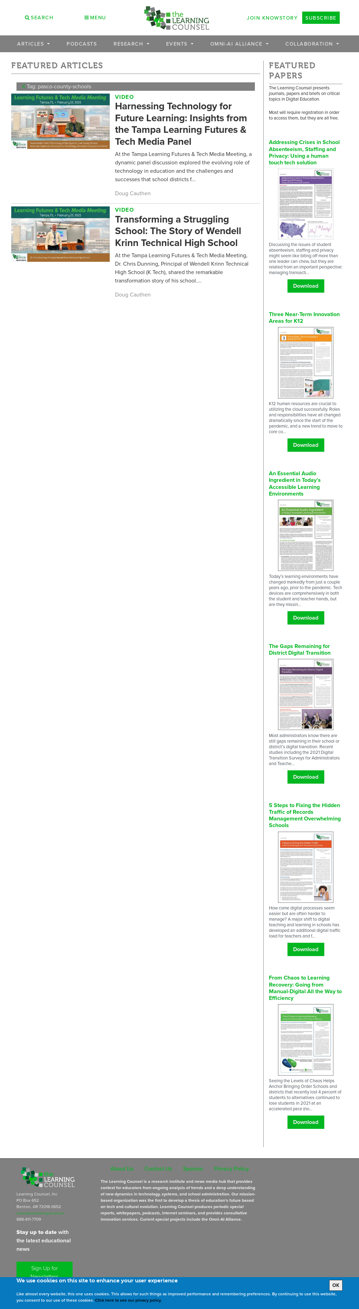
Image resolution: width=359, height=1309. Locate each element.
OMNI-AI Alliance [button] (237, 43)
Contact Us (158, 1168)
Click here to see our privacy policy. (128, 1300)
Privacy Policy (231, 1168)
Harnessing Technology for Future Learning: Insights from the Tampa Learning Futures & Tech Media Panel (181, 124)
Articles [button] (31, 43)
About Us (121, 1168)
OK (335, 1285)
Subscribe (321, 17)
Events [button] (178, 43)
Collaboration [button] (310, 43)
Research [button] (129, 43)
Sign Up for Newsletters (45, 1272)
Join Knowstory (272, 17)
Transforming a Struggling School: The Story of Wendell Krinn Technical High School (178, 231)
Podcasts (82, 43)
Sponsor (193, 1168)
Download (305, 286)
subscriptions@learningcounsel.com (40, 1213)
